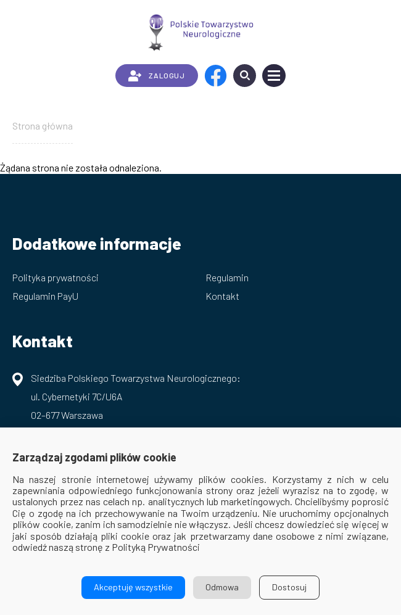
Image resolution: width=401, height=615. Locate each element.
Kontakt (222, 296)
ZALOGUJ (156, 75)
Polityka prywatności (55, 277)
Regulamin (227, 277)
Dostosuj (289, 587)
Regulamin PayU (45, 296)
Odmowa (222, 587)
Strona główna (42, 125)
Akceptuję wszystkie (133, 587)
